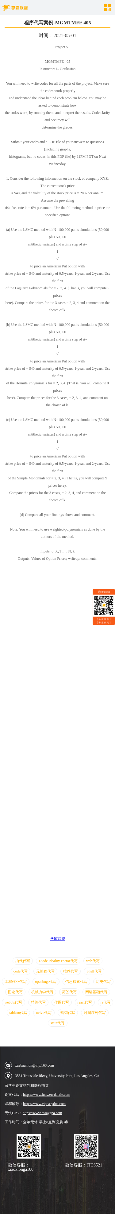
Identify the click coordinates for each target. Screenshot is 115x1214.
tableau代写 (19, 1013)
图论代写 (15, 992)
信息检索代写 (76, 981)
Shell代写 (94, 971)
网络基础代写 (96, 992)
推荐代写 (70, 971)
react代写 (85, 1002)
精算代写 (38, 1002)
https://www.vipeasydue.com (44, 1104)
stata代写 (58, 1023)
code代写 (20, 971)
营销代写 (67, 1013)
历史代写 (103, 981)
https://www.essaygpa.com (42, 1113)
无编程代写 (45, 971)
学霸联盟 (57, 939)
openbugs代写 (46, 981)
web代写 (93, 961)
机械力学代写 (42, 992)
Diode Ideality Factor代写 (58, 961)
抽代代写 (22, 961)
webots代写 (13, 1002)
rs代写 (106, 1002)
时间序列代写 (95, 1013)
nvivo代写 (44, 1013)
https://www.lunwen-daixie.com (46, 1094)
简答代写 (69, 992)
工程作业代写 (16, 981)
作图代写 (61, 1002)
